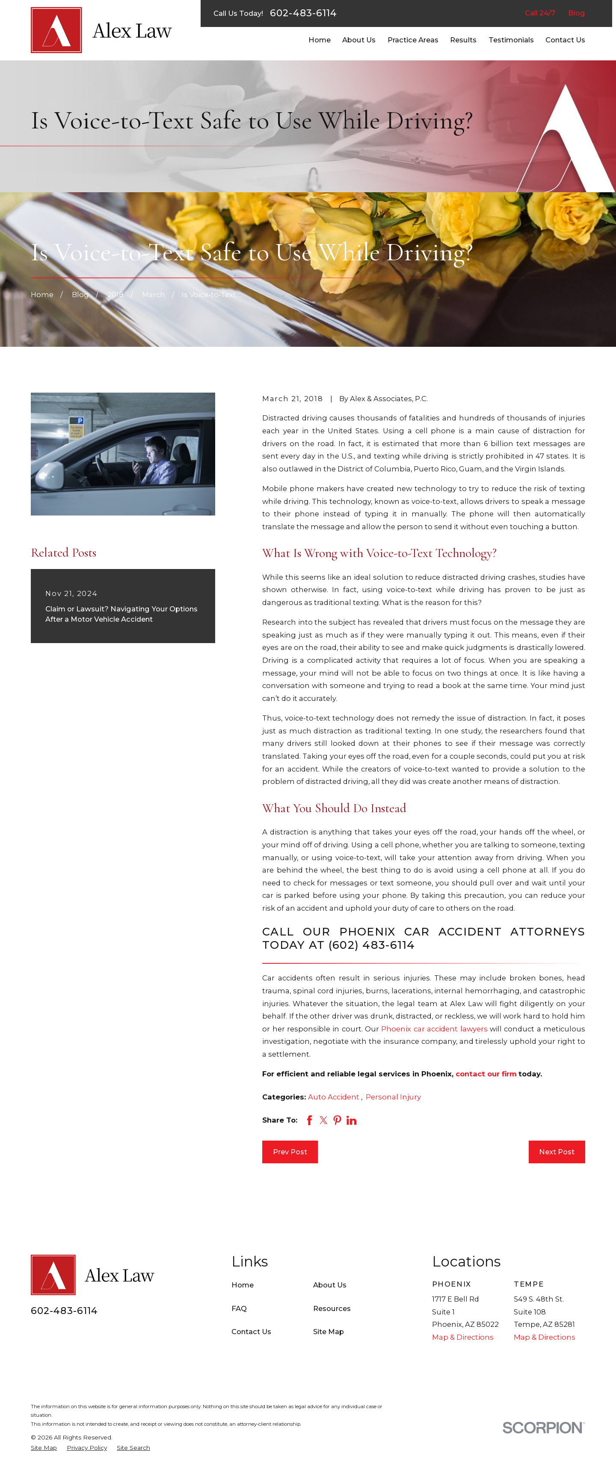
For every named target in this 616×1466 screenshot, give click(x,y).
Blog (576, 13)
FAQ (239, 1308)
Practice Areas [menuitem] (413, 40)
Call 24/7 (540, 13)
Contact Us (251, 1331)
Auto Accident (334, 1097)
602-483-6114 (303, 13)
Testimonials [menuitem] (511, 40)
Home (242, 1285)
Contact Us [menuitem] (565, 40)
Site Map (328, 1331)
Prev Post (290, 1151)
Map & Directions (463, 1337)
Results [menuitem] (463, 40)
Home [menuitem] (319, 40)
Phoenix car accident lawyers (434, 1029)
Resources (332, 1308)
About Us (329, 1285)
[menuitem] (44, 1447)
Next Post (557, 1151)
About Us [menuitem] (359, 40)
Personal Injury (393, 1097)
